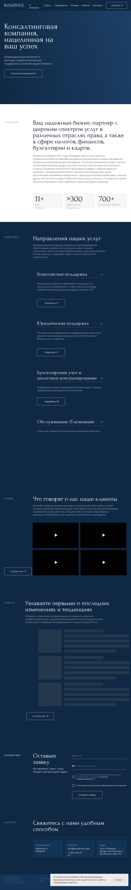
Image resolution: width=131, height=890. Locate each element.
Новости (86, 5)
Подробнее (72, 883)
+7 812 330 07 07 (75, 854)
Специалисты (61, 5)
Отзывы (75, 5)
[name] (99, 755)
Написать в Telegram (41, 850)
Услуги (47, 5)
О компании (34, 6)
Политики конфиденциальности (92, 778)
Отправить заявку (87, 795)
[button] (116, 5)
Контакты (97, 5)
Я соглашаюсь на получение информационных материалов (101, 785)
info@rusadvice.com (78, 848)
